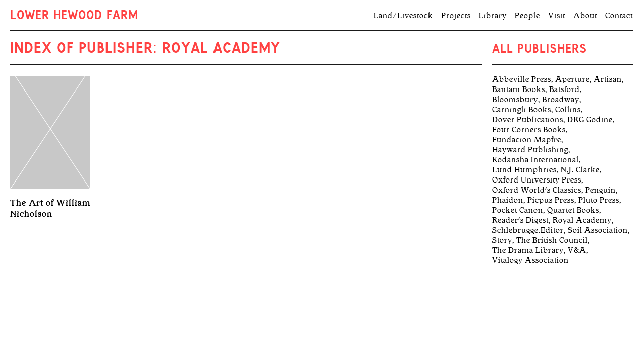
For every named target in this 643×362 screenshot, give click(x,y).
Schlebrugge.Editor (528, 230)
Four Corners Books (529, 130)
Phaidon (507, 200)
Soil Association (598, 230)
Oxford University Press (536, 180)
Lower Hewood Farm (74, 16)
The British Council (552, 240)
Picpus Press (550, 200)
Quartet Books (573, 210)
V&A (577, 250)
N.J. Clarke (580, 170)
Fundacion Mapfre (526, 140)
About (585, 16)
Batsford (564, 89)
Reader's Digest (520, 220)
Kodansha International (535, 160)
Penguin (600, 190)
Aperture (572, 79)
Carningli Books (521, 110)
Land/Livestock (403, 16)
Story (502, 240)
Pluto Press (598, 200)
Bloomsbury (515, 100)
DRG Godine (590, 120)
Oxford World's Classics (536, 190)
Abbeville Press (521, 79)
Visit (556, 16)
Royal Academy (582, 220)
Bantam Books (518, 89)
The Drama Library (528, 250)
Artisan (608, 79)
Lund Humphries (524, 170)
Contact (619, 16)
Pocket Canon (517, 210)
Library (493, 16)
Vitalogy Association (530, 260)
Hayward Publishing (530, 150)
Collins (568, 110)
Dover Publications (527, 120)
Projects (456, 16)
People (527, 16)
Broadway (560, 100)
